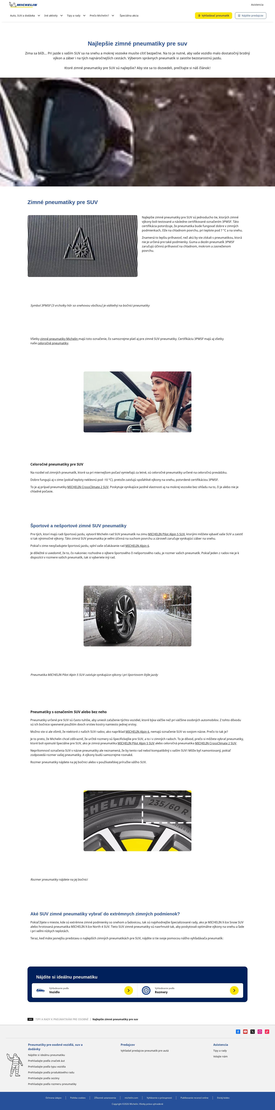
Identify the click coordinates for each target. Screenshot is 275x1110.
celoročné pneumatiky (53, 343)
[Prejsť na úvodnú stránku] (23, 4)
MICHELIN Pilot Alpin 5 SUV (166, 534)
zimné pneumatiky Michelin (59, 339)
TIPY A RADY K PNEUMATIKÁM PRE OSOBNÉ (61, 1019)
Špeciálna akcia (129, 15)
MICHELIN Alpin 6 (137, 546)
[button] (85, 990)
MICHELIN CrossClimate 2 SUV (88, 487)
